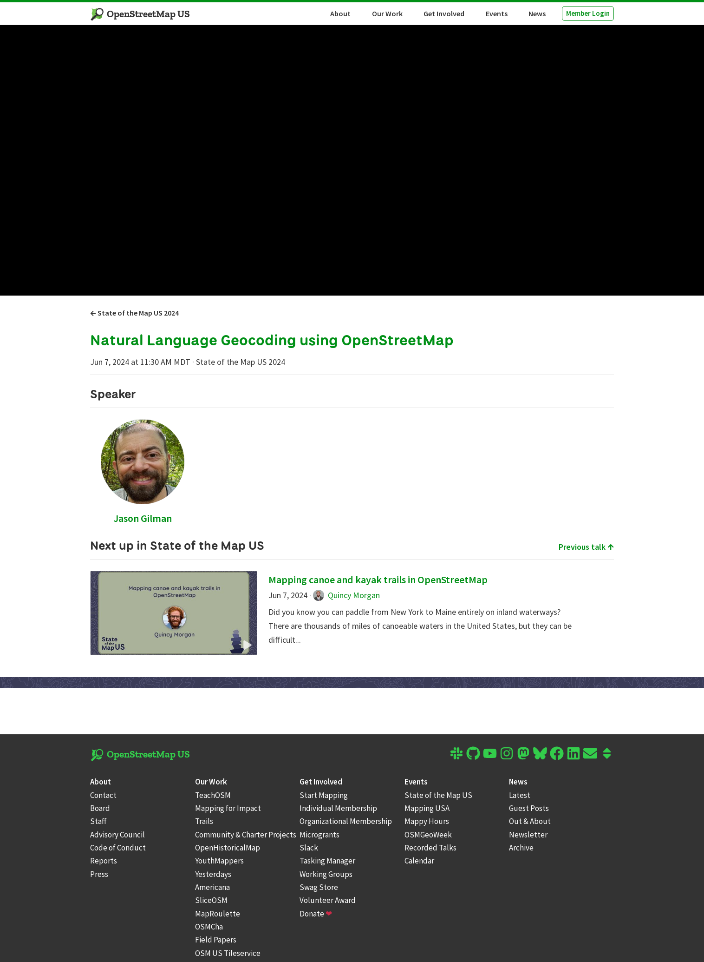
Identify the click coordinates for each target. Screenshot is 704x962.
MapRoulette (217, 914)
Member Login (588, 13)
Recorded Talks (430, 848)
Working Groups (326, 874)
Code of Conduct (118, 848)
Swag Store (319, 887)
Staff (98, 821)
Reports (103, 861)
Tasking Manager (327, 861)
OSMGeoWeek (428, 835)
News (537, 13)
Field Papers (215, 940)
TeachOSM (213, 795)
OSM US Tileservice (228, 953)
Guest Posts (529, 808)
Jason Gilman (142, 518)
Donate (316, 914)
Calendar (419, 861)
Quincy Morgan (346, 595)
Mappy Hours (426, 821)
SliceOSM (211, 900)
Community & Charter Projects (245, 835)
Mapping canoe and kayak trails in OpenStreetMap (378, 579)
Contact (103, 795)
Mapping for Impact (228, 808)
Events (497, 13)
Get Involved (444, 13)
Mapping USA (427, 808)
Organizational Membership (346, 821)
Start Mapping (324, 795)
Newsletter (528, 835)
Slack (309, 848)
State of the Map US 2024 (134, 312)
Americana (212, 887)
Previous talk (586, 546)
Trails (204, 821)
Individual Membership (338, 808)
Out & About (530, 821)
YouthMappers (219, 861)
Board (100, 808)
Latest (519, 795)
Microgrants (319, 835)
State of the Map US (438, 795)
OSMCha (209, 927)
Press (99, 874)
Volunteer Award (328, 900)
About (340, 13)
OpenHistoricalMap (227, 848)
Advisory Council (117, 835)
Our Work (387, 13)
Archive (521, 848)
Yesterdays (213, 874)
